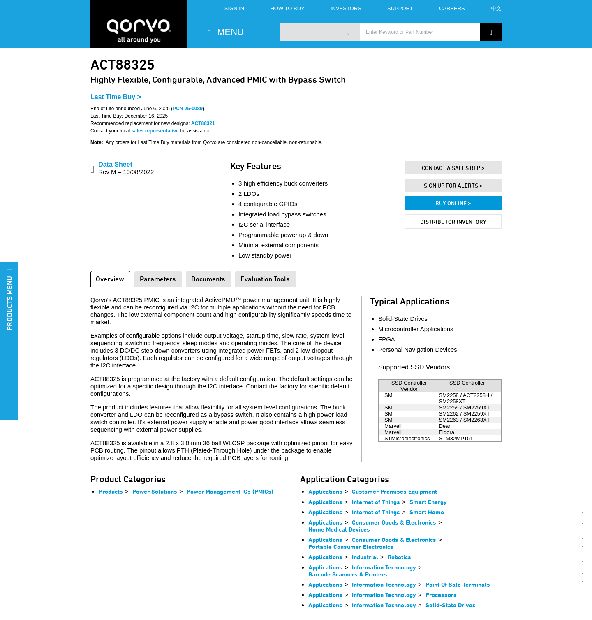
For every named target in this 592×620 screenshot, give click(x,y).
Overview (110, 278)
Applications (325, 491)
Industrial (365, 556)
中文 (496, 8)
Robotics (399, 556)
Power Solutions (154, 491)
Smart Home (426, 512)
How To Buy (287, 8)
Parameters (158, 278)
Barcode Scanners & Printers (347, 574)
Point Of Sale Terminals (458, 584)
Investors (346, 8)
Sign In (234, 8)
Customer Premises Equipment (394, 491)
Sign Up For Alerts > (453, 185)
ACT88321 (203, 123)
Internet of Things (376, 501)
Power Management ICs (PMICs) (230, 491)
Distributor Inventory (453, 221)
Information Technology (384, 567)
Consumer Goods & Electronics (394, 522)
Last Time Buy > (115, 96)
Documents (208, 278)
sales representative (154, 131)
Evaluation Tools (264, 278)
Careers (452, 8)
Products (111, 491)
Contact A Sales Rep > (453, 167)
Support (400, 8)
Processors (441, 594)
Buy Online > (453, 203)
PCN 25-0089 (188, 108)
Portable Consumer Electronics (350, 546)
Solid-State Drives (451, 604)
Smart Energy (428, 501)
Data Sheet (126, 168)
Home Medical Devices (339, 529)
